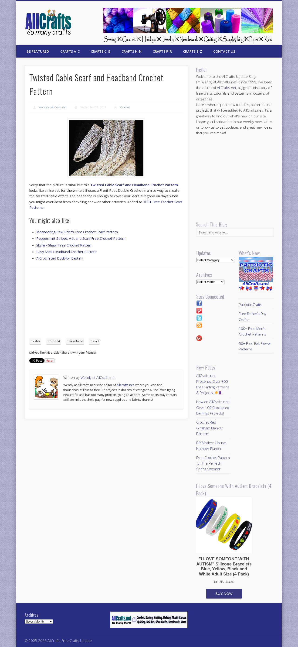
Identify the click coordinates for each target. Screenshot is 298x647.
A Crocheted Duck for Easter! (59, 258)
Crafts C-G (100, 51)
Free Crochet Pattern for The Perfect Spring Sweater (213, 463)
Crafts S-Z (192, 51)
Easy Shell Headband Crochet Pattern (66, 251)
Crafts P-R (162, 51)
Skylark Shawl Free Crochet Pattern (64, 245)
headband (76, 341)
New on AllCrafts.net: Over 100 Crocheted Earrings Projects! (213, 407)
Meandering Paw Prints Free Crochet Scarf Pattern (77, 231)
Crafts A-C (70, 51)
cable (36, 341)
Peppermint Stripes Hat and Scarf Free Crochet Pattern (80, 238)
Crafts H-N (132, 51)
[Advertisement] (106, 304)
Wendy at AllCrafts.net (52, 107)
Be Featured (38, 51)
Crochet (125, 107)
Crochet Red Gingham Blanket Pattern (209, 428)
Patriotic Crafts (250, 304)
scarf (95, 341)
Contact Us (224, 51)
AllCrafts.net (125, 385)
